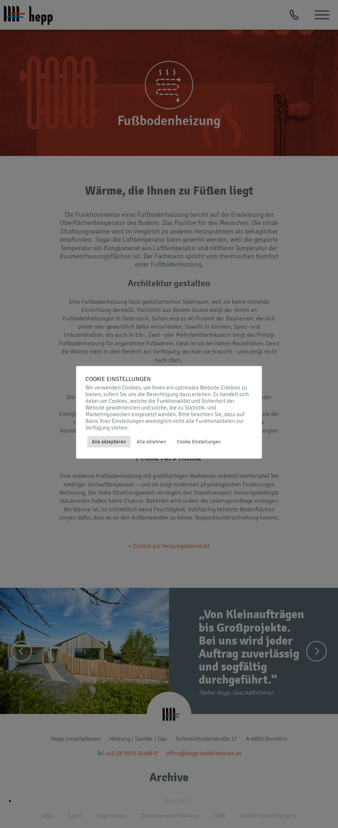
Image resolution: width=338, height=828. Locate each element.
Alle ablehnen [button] (151, 441)
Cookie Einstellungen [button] (199, 441)
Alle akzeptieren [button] (109, 441)
